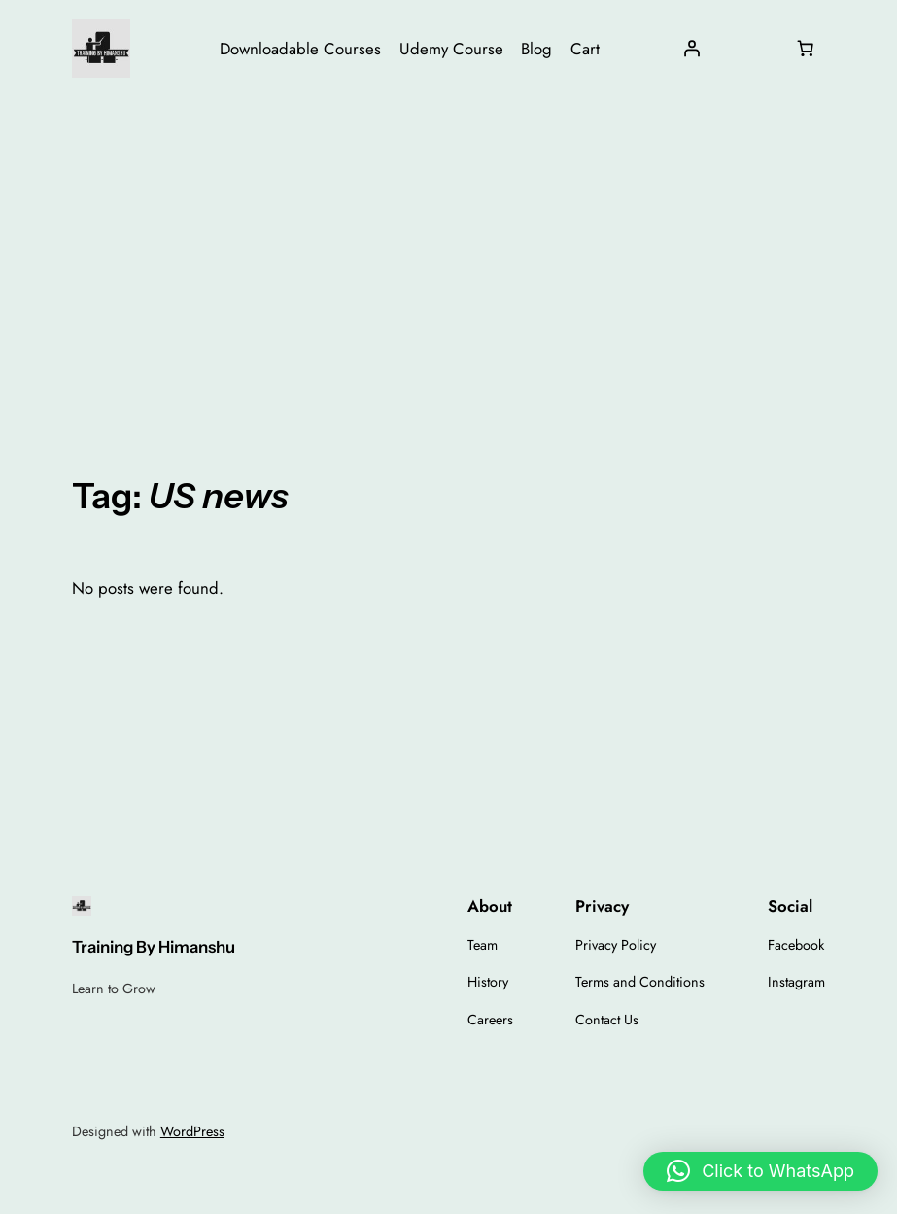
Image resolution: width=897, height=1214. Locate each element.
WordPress (192, 1131)
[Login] (692, 48)
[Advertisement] (448, 252)
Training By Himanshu (153, 946)
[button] (760, 1171)
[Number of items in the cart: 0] (804, 48)
